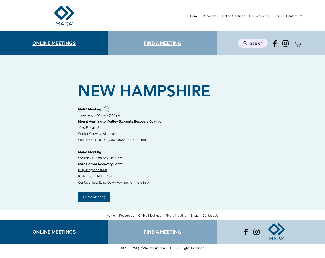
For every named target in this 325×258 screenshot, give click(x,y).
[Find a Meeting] (94, 197)
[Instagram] (285, 43)
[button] (297, 43)
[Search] (253, 43)
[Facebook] (275, 43)
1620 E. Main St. (89, 128)
